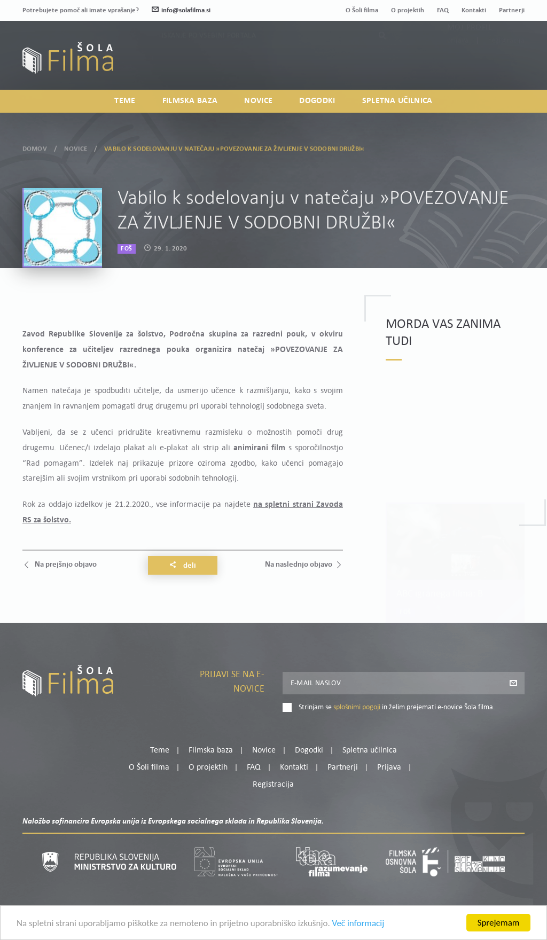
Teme (124, 101)
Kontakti (474, 10)
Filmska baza (190, 101)
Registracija (506, 63)
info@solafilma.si (181, 10)
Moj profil (469, 49)
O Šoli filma (362, 10)
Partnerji (512, 10)
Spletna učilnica (397, 101)
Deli (182, 565)
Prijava (458, 63)
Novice (258, 101)
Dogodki (317, 101)
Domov (34, 146)
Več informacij (358, 927)
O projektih (407, 10)
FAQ (443, 10)
